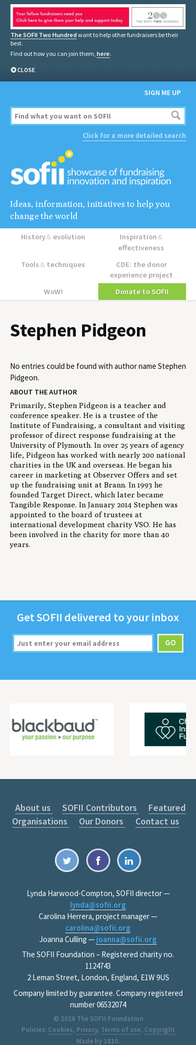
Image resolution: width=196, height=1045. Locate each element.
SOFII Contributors (100, 793)
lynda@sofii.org (98, 890)
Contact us (156, 806)
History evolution (53, 235)
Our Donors (102, 806)
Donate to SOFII (142, 277)
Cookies (60, 1015)
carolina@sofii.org (98, 913)
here (103, 53)
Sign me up (162, 92)
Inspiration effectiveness (142, 235)
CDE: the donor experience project (142, 256)
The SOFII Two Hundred (43, 35)
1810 (110, 1027)
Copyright (159, 1015)
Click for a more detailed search (134, 135)
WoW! (54, 277)
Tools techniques (54, 252)
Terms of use (121, 1015)
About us (35, 793)
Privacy (86, 1015)
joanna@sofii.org (126, 925)
